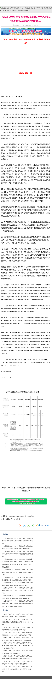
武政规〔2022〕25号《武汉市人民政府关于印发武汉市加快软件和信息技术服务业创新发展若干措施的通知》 (17, 669)
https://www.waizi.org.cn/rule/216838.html (21, 516)
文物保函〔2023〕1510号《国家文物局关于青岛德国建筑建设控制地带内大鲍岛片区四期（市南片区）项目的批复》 (17, 590)
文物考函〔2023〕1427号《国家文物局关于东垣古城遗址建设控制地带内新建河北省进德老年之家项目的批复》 (17, 541)
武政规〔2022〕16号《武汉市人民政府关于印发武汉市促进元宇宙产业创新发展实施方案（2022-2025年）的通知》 (17, 622)
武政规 (18, 519)
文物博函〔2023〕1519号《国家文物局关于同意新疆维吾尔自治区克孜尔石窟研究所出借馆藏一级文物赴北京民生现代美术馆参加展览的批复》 (17, 603)
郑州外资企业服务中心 (16, 8)
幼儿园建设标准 (26, 117)
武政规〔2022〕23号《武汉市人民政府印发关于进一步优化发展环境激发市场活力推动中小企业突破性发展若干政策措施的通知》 (17, 645)
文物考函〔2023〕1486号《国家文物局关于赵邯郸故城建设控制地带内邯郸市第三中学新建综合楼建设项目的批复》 (17, 554)
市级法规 (27, 8)
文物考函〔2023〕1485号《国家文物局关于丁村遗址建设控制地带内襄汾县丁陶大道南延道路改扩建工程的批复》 (17, 572)
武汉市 (13, 519)
